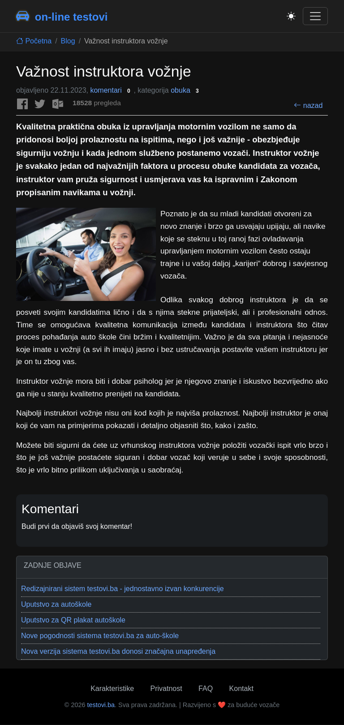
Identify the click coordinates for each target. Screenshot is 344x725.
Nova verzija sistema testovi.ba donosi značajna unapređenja (118, 651)
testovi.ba (101, 704)
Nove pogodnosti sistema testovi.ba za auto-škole (100, 635)
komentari (114, 90)
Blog (68, 41)
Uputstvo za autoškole (56, 604)
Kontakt (241, 688)
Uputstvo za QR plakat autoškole (73, 620)
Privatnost (166, 688)
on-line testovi (62, 16)
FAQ (205, 688)
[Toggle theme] (291, 16)
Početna (34, 41)
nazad (308, 105)
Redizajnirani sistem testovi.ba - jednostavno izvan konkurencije (122, 588)
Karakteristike (112, 688)
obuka (185, 90)
